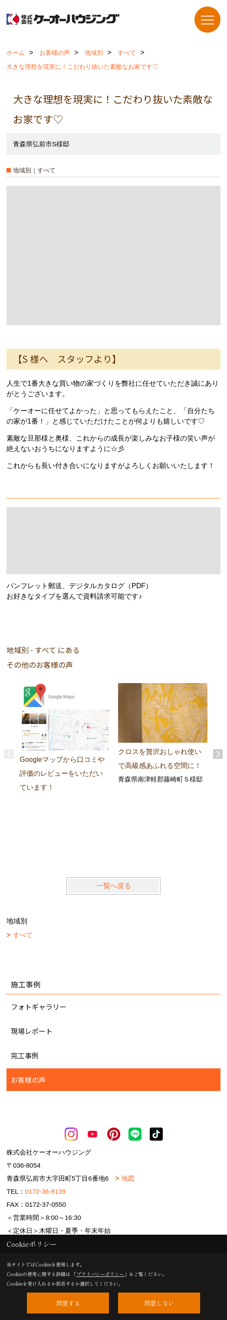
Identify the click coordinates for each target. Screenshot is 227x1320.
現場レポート (32, 1031)
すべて (23, 935)
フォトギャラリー (38, 1006)
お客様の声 (28, 1079)
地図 (128, 1178)
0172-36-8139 (45, 1191)
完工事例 (25, 1055)
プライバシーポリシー (100, 1273)
